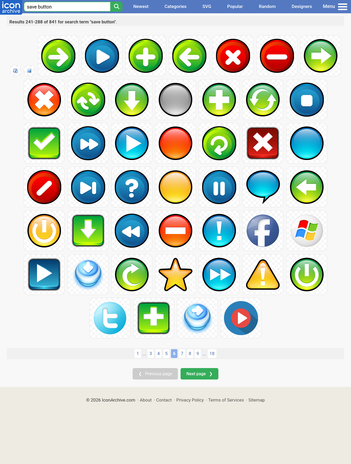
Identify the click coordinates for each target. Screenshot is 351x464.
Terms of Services (226, 400)
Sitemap (256, 400)
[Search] (116, 7)
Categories (176, 6)
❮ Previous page (155, 373)
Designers (302, 6)
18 (212, 353)
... (144, 353)
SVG (206, 6)
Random (267, 6)
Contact (164, 400)
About (146, 400)
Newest (140, 6)
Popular (235, 6)
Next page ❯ (199, 373)
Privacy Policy (190, 400)
